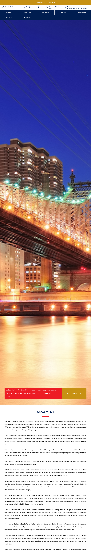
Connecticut (9, 12)
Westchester (27, 17)
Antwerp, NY (23, 7)
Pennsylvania (82, 12)
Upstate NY (9, 17)
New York (63, 12)
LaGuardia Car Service (10, 7)
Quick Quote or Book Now (45, 3)
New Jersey (45, 12)
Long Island (27, 12)
